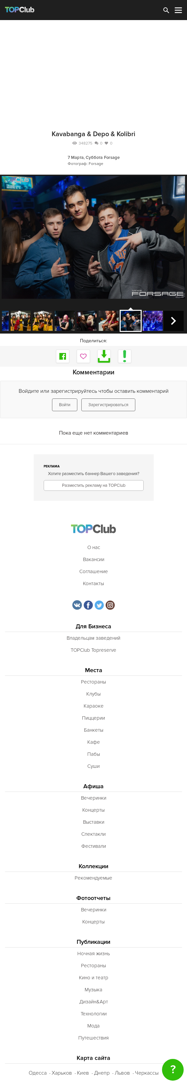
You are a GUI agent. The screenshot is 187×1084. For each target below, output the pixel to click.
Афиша (93, 786)
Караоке (94, 706)
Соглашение (93, 571)
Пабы (93, 754)
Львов (122, 1073)
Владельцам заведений (93, 638)
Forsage (112, 157)
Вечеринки (93, 798)
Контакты (93, 583)
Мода (93, 1025)
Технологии (94, 1013)
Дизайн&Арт (93, 1001)
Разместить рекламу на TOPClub (93, 485)
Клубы (93, 694)
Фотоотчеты (93, 898)
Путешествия (93, 1038)
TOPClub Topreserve (93, 650)
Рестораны (93, 682)
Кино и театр (93, 977)
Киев (83, 1073)
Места (93, 670)
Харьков (62, 1073)
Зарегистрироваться (108, 405)
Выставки (93, 822)
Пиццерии (93, 718)
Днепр (102, 1073)
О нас (93, 547)
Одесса (38, 1073)
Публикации (93, 941)
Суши (93, 766)
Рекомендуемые (93, 878)
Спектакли (93, 834)
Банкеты (93, 730)
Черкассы (147, 1073)
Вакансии (93, 559)
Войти (64, 405)
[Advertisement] (93, 70)
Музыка (93, 989)
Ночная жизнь (93, 953)
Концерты (93, 810)
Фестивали (93, 846)
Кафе (93, 742)
